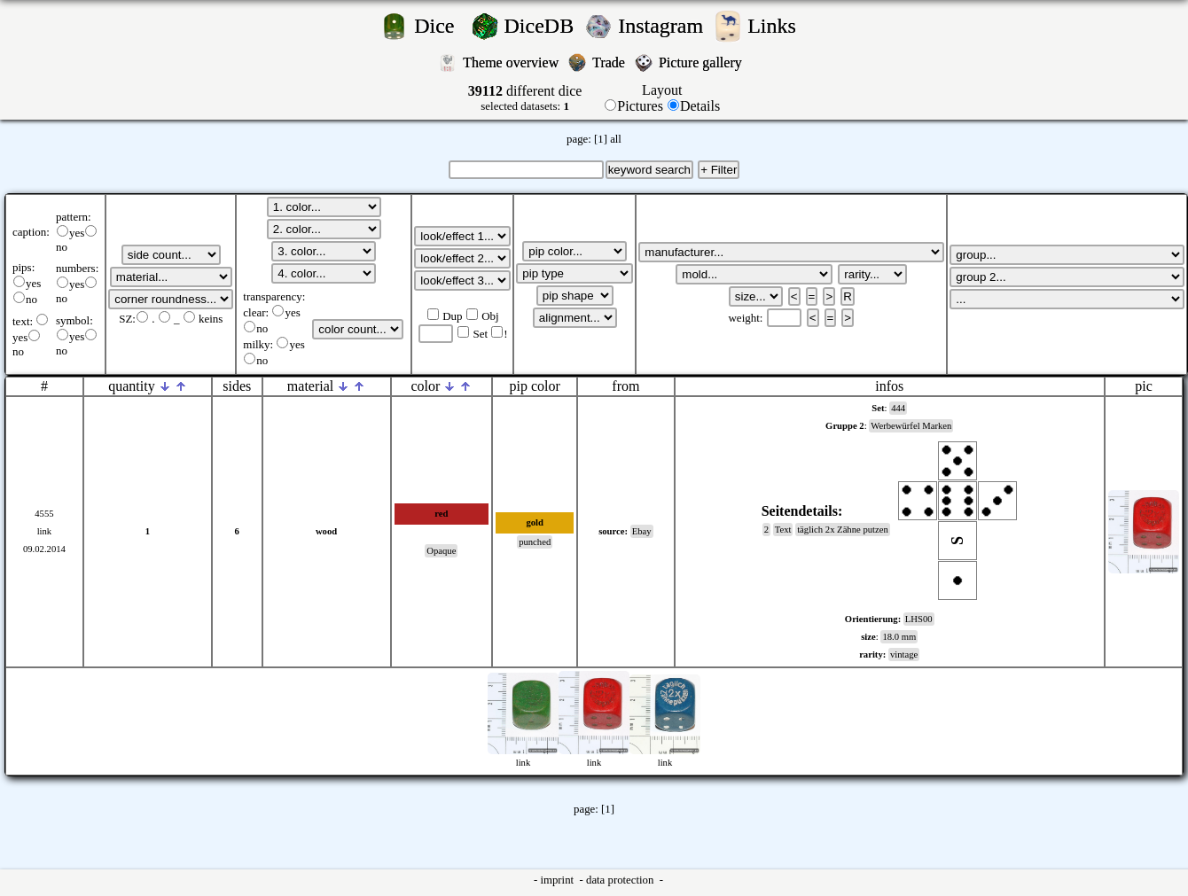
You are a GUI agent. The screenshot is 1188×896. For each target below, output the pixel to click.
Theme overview (512, 62)
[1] (600, 139)
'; (171, 255)
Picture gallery (704, 62)
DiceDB (542, 25)
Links (777, 25)
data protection (621, 880)
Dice (439, 25)
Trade (610, 62)
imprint (558, 880)
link (44, 531)
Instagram (663, 25)
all (615, 139)
